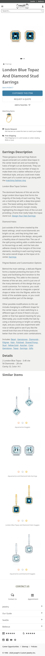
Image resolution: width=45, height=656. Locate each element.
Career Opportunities (10, 646)
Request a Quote (22, 99)
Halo (12, 342)
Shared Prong (31, 342)
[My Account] (43, 6)
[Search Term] (22, 11)
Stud (4, 345)
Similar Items (12, 375)
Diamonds (33, 339)
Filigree (5, 342)
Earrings (12, 257)
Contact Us (22, 586)
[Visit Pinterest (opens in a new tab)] (15, 640)
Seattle (22, 620)
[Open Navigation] (2, 6)
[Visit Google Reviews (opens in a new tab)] (12, 633)
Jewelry (22, 606)
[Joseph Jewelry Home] (3, 64)
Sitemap (25, 646)
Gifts (31, 348)
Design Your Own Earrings (24, 216)
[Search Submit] (42, 11)
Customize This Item (22, 93)
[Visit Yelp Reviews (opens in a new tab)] (33, 633)
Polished (20, 342)
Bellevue (22, 626)
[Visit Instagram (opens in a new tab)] (4, 640)
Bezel (13, 339)
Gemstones (22, 339)
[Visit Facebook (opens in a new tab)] (8, 640)
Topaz (15, 348)
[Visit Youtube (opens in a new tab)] (11, 640)
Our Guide (22, 613)
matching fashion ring (16, 180)
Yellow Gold (13, 345)
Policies (34, 646)
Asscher (23, 345)
